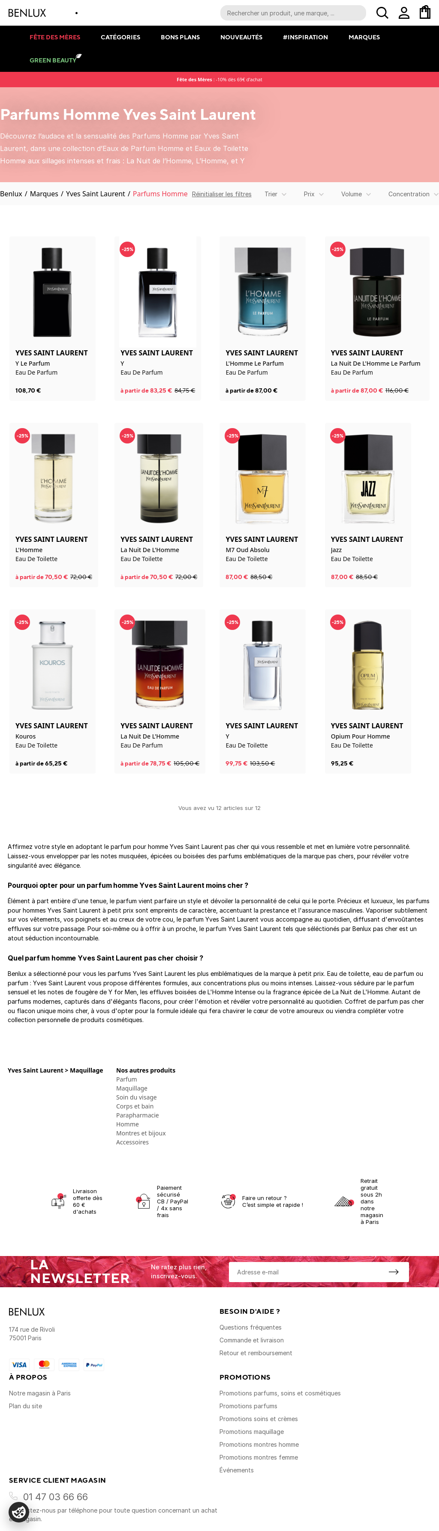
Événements (237, 1470)
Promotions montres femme (259, 1457)
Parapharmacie (137, 1115)
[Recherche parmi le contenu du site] (293, 13)
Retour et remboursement (256, 1353)
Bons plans (180, 37)
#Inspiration (305, 37)
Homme (127, 1124)
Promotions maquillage (252, 1431)
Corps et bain (134, 1106)
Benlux (11, 193)
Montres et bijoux (141, 1133)
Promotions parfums (248, 1406)
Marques (364, 37)
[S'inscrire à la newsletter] (393, 1272)
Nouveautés (241, 37)
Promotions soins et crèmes (259, 1418)
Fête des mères (55, 37)
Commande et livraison (252, 1340)
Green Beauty (53, 60)
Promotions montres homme (259, 1444)
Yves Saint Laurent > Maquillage (55, 1070)
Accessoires (132, 1142)
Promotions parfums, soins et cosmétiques (280, 1393)
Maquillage (131, 1088)
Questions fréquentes (251, 1327)
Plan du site (25, 1406)
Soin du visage (136, 1097)
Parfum (126, 1079)
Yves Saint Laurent (95, 193)
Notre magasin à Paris (40, 1393)
